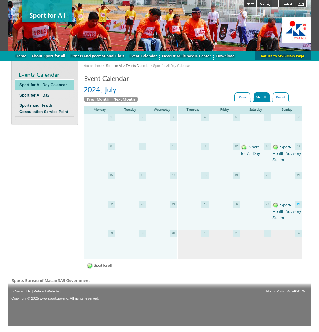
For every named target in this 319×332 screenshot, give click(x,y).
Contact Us (22, 291)
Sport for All (114, 66)
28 (298, 204)
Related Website (46, 291)
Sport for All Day (34, 95)
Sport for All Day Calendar (43, 85)
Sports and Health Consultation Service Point (43, 108)
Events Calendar (138, 66)
